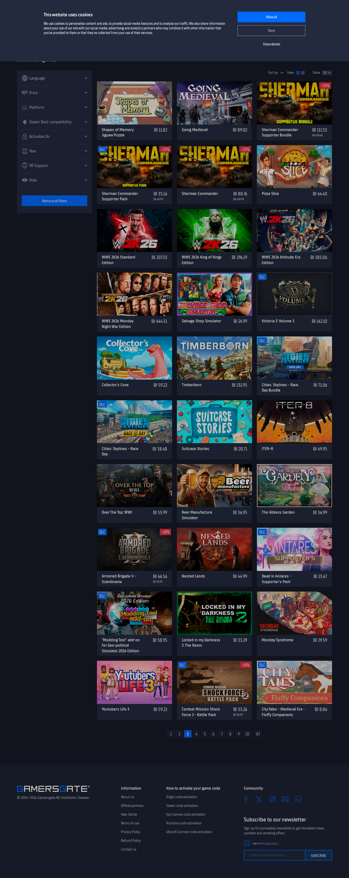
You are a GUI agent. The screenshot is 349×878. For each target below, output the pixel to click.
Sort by (273, 72)
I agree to (265, 843)
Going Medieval (195, 129)
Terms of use (130, 823)
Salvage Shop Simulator (201, 321)
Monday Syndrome (277, 640)
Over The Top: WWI (117, 512)
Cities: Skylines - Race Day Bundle (280, 387)
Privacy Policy (130, 831)
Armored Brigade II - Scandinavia (119, 578)
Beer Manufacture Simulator (197, 515)
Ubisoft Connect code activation (189, 831)
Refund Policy (131, 840)
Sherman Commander (200, 193)
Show (316, 72)
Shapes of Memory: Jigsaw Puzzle (118, 132)
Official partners (132, 805)
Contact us (128, 849)
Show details (271, 44)
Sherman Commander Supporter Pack (120, 196)
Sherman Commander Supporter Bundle (280, 132)
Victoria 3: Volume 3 (278, 321)
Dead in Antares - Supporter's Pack (276, 578)
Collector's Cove (115, 384)
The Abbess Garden (278, 512)
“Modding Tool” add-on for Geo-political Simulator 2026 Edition (121, 645)
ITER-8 (267, 448)
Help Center (129, 814)
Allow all (271, 17)
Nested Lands (193, 576)
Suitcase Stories (195, 448)
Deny (271, 30)
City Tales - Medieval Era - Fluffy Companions (283, 711)
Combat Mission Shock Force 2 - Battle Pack (201, 711)
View (290, 72)
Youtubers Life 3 (115, 709)
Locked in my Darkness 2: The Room (201, 642)
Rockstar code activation (184, 823)
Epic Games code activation (186, 814)
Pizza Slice (270, 193)
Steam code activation (182, 805)
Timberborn (192, 384)
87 (258, 734)
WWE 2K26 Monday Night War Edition (117, 323)
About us (127, 796)
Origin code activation (181, 796)
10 (247, 734)
